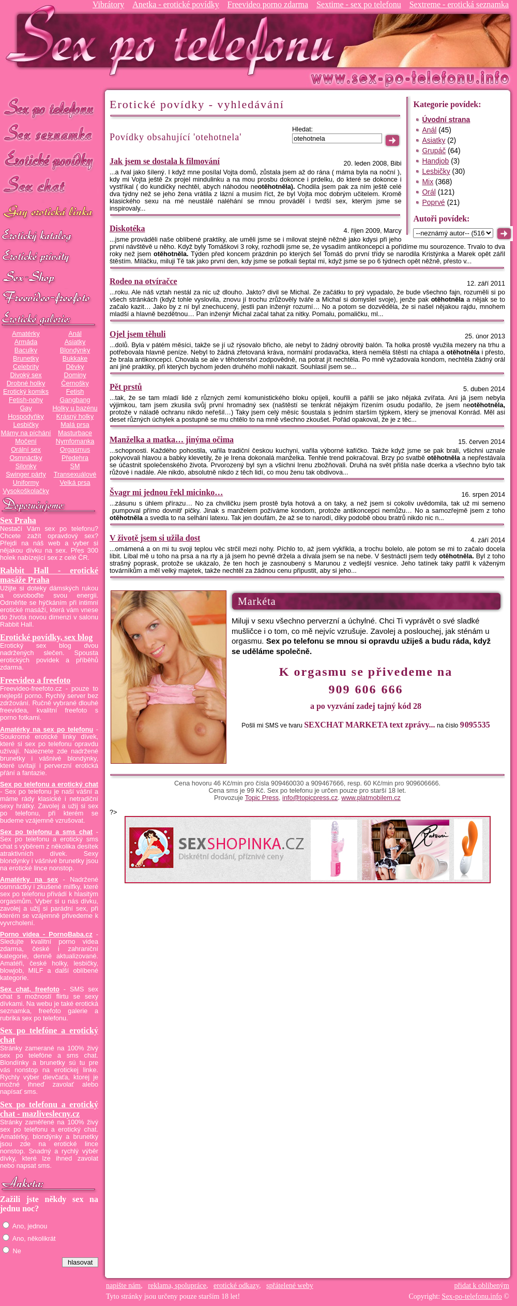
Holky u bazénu (74, 408)
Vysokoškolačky (26, 491)
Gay (26, 408)
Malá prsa (74, 424)
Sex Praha (18, 520)
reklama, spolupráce (177, 1285)
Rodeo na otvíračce (143, 281)
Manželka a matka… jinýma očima (172, 439)
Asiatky (75, 342)
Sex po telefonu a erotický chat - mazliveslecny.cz (49, 1109)
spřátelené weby (289, 1285)
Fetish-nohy (26, 400)
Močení (26, 441)
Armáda (25, 342)
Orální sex (26, 449)
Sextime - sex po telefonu (358, 4)
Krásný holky (75, 416)
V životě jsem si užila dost (155, 537)
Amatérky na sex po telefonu (46, 729)
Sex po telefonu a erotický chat (49, 784)
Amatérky (25, 333)
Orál (428, 192)
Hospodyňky (26, 416)
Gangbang (74, 400)
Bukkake (75, 358)
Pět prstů (126, 386)
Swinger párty (25, 474)
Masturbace (75, 433)
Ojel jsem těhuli (137, 334)
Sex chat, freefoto (29, 989)
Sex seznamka (49, 134)
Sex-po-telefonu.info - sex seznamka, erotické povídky (174, 40)
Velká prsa (74, 482)
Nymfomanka (75, 441)
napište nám (123, 1285)
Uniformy (26, 482)
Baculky (25, 350)
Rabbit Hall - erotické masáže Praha (49, 575)
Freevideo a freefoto (35, 680)
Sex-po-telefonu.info (472, 1296)
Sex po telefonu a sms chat (46, 832)
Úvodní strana (446, 119)
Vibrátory (108, 4)
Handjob (435, 161)
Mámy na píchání (26, 433)
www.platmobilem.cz (371, 798)
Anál (74, 333)
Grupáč (434, 150)
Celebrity (26, 366)
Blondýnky (75, 350)
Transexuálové (75, 474)
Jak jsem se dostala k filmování (165, 161)
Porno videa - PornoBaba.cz (46, 934)
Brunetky (26, 358)
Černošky (74, 383)
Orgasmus (75, 449)
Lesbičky (25, 424)
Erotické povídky (49, 160)
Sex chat (49, 186)
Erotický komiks (26, 391)
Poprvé (433, 202)
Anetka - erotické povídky (175, 4)
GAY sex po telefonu (49, 213)
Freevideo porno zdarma (267, 4)
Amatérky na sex (29, 879)
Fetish (75, 391)
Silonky (26, 466)
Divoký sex (25, 375)
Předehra (75, 458)
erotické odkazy (236, 1285)
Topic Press (262, 798)
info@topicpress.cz (310, 798)
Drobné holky (26, 383)
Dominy (75, 375)
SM (75, 466)
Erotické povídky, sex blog (46, 637)
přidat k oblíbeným (481, 1285)
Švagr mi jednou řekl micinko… (166, 492)
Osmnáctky (25, 458)
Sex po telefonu (49, 107)
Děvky (75, 366)
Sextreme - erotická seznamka (459, 4)
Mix (427, 181)
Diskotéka (127, 228)
